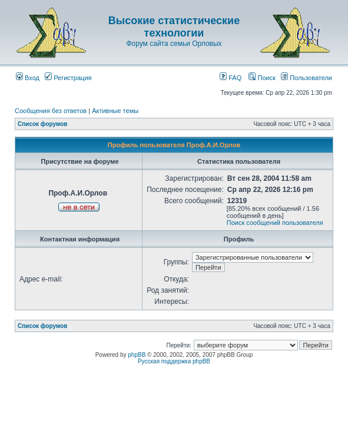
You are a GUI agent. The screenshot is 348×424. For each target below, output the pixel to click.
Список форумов (43, 124)
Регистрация (68, 77)
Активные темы (115, 110)
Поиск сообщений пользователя (275, 222)
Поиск (262, 77)
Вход (27, 77)
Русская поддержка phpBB (174, 361)
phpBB (136, 355)
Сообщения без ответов (51, 110)
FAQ (230, 77)
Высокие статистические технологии (174, 27)
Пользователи (306, 77)
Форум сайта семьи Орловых (173, 43)
